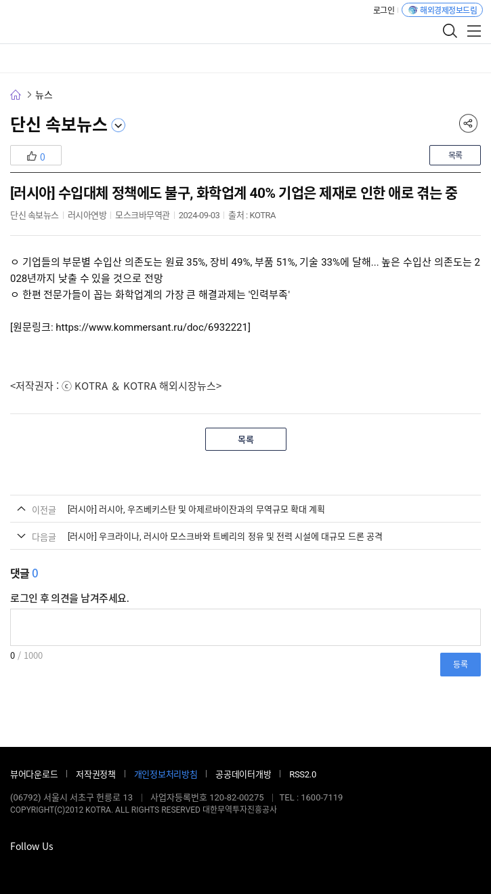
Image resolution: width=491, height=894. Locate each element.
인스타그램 (57, 867)
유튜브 (78, 867)
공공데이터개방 (243, 774)
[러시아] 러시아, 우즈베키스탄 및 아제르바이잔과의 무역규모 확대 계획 (196, 509)
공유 (467, 123)
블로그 (37, 867)
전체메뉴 (474, 30)
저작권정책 (96, 774)
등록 (460, 664)
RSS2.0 (302, 774)
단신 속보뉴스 (59, 125)
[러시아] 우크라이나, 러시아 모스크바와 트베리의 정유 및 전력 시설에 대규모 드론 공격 (225, 536)
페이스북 (17, 867)
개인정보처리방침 (166, 774)
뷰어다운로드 (34, 774)
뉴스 (43, 94)
